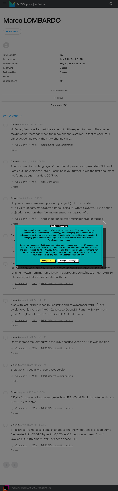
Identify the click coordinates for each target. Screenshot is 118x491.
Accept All (47, 260)
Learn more (65, 240)
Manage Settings (68, 260)
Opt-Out (80, 255)
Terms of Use (75, 250)
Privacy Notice (52, 250)
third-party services (37, 252)
